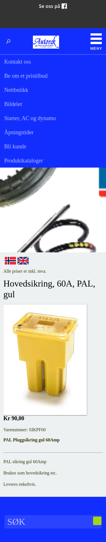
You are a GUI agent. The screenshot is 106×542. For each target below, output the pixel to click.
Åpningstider (18, 132)
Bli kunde (15, 146)
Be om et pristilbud (26, 76)
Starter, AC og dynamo (30, 118)
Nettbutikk (16, 90)
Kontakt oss (17, 61)
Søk (9, 41)
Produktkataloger (23, 160)
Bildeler (13, 104)
